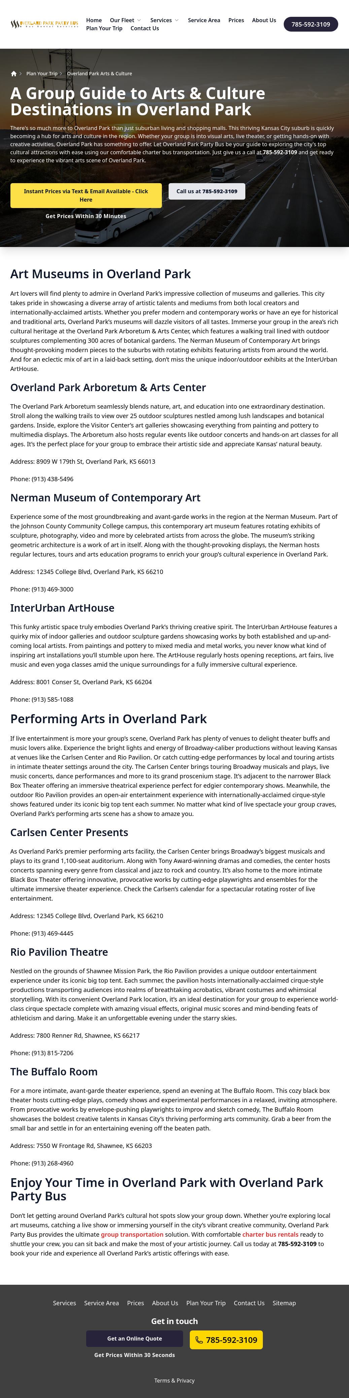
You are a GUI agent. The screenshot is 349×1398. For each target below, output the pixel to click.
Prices (236, 20)
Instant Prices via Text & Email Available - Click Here (86, 195)
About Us (264, 20)
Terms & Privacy (174, 1380)
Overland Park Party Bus (193, 144)
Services (165, 20)
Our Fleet (126, 20)
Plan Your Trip (104, 28)
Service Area (204, 20)
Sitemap (284, 1303)
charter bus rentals (270, 1234)
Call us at (207, 191)
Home (94, 20)
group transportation (132, 1234)
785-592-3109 (311, 24)
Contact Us (145, 28)
